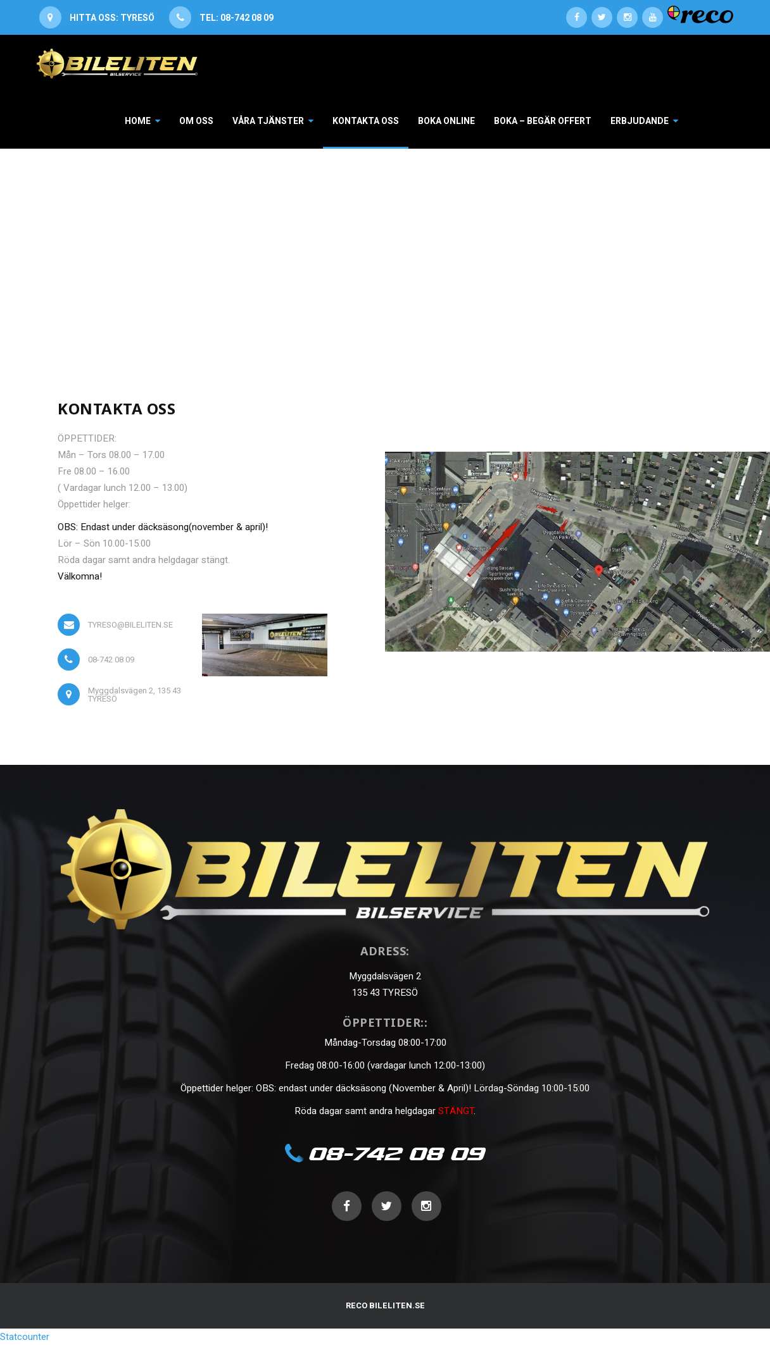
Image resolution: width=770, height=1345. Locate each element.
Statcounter (24, 1337)
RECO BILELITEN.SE (385, 1305)
